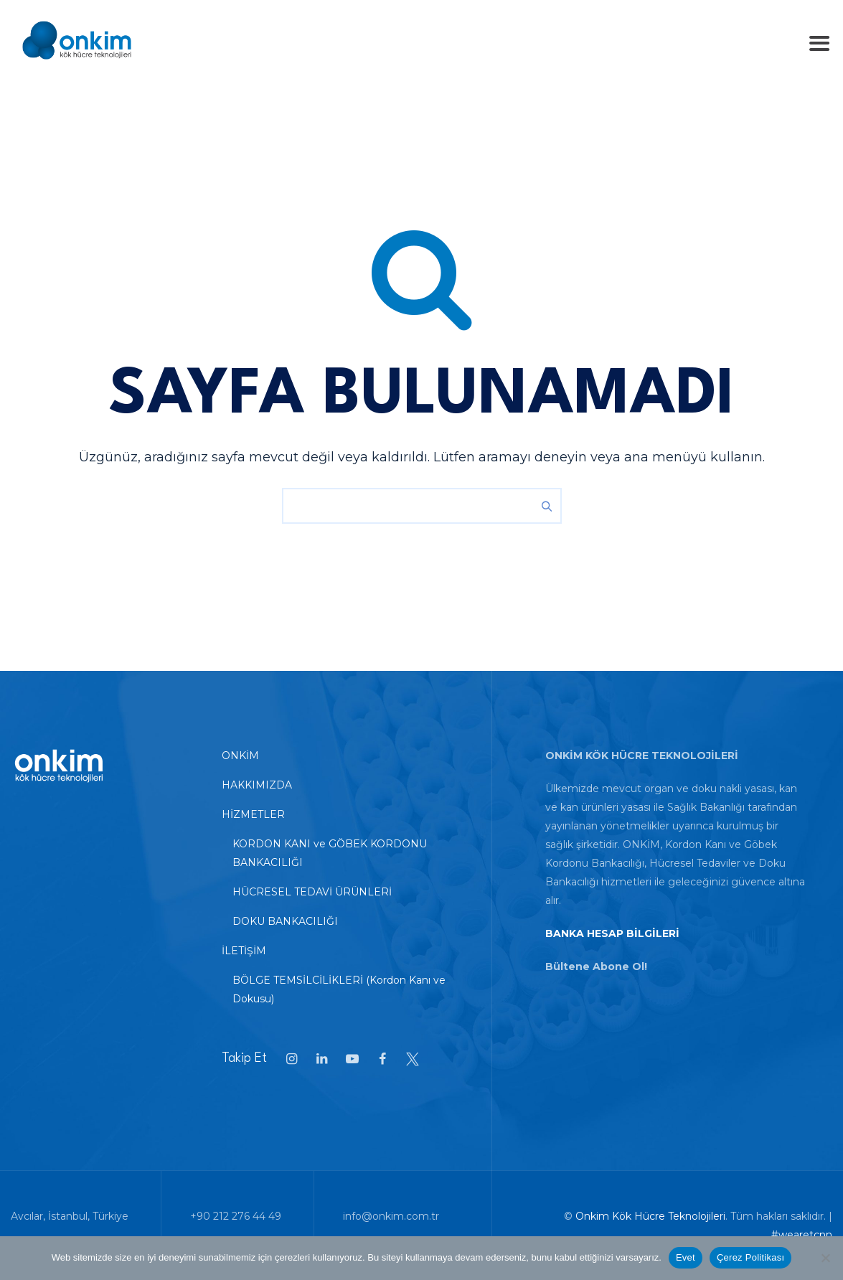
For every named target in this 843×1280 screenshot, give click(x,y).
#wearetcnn (801, 1234)
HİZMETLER (253, 814)
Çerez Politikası (750, 1257)
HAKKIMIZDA (257, 784)
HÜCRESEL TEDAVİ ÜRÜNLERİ (312, 891)
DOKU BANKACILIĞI (285, 921)
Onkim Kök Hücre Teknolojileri (650, 1216)
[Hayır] (825, 1258)
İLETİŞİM (244, 950)
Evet (685, 1257)
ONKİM (240, 755)
